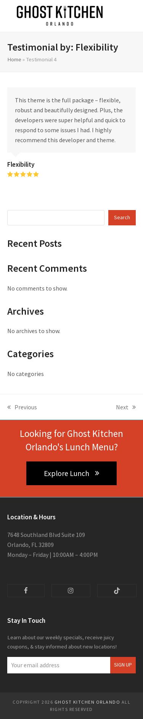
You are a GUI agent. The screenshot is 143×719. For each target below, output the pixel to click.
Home (14, 59)
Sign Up (123, 665)
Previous (22, 407)
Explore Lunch (71, 473)
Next (126, 407)
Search (122, 217)
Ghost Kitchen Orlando (88, 702)
